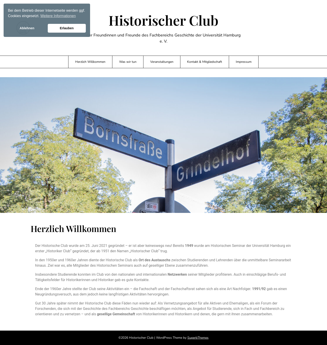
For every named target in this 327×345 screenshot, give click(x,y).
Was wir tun (127, 62)
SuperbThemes (198, 338)
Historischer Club (163, 20)
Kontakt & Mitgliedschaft (204, 62)
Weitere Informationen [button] (58, 16)
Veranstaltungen (161, 62)
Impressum (244, 62)
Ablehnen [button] (27, 28)
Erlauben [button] (67, 28)
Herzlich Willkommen (90, 62)
